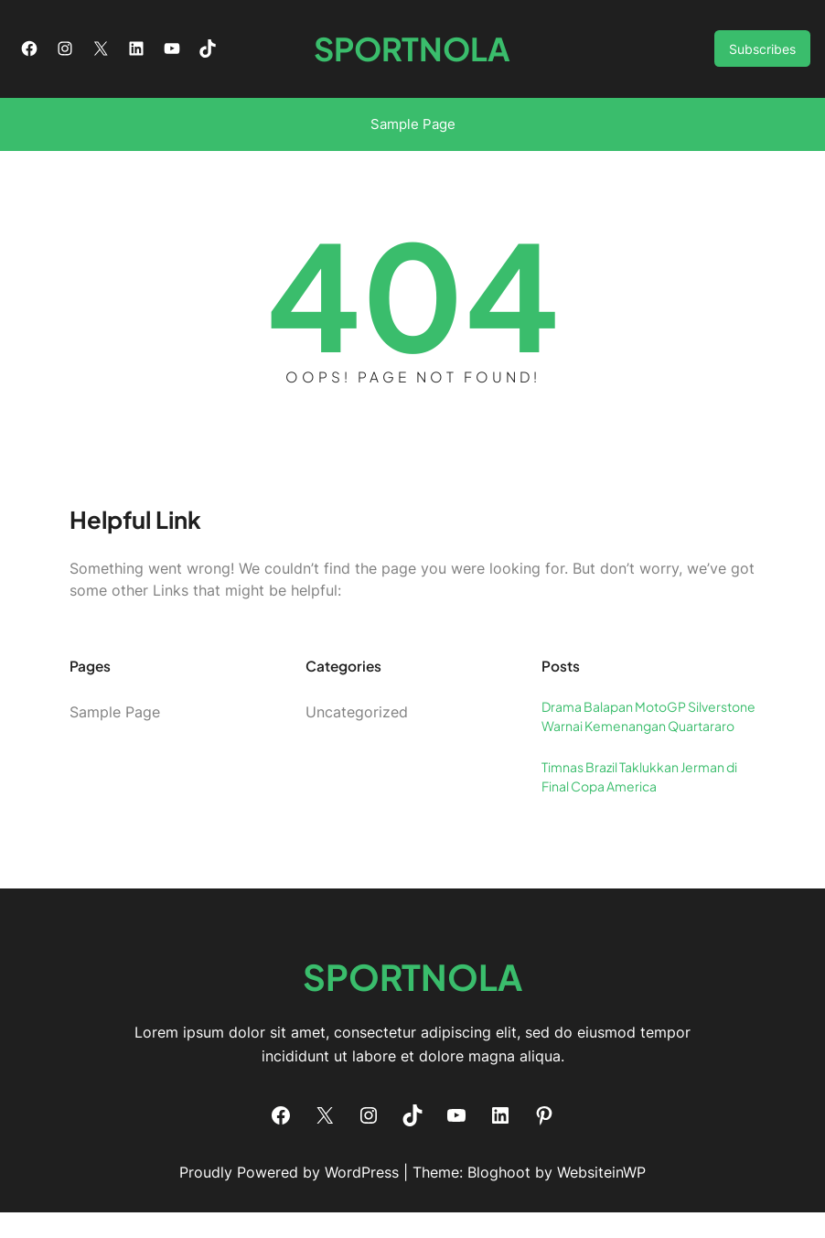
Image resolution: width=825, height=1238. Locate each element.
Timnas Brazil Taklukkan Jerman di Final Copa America (639, 803)
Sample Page (412, 150)
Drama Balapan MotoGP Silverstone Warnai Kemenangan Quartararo (648, 742)
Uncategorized (356, 738)
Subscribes (762, 62)
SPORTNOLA (413, 62)
